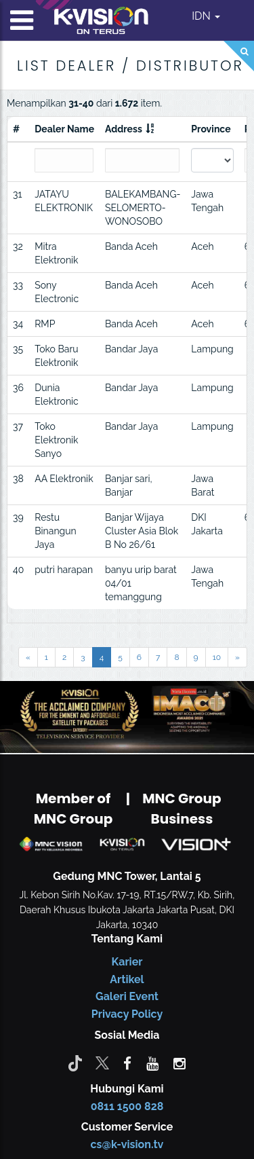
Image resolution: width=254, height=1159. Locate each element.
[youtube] (152, 1062)
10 (217, 657)
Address (123, 129)
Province (210, 129)
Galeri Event (127, 996)
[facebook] (127, 1062)
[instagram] (179, 1062)
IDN (206, 16)
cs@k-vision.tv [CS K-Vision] (127, 1144)
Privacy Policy (127, 1014)
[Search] (239, 56)
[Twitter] (102, 1062)
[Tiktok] (75, 1062)
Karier (127, 961)
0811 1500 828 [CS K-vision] (127, 1106)
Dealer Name (64, 129)
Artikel (127, 979)
